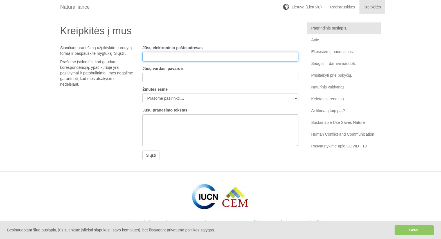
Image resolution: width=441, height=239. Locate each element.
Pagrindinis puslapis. (329, 28)
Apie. (315, 40)
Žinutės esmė (154, 89)
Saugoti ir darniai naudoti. (333, 63)
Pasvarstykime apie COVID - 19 (339, 146)
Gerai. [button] (414, 230)
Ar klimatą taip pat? (328, 110)
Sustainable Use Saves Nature (338, 122)
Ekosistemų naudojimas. (332, 51)
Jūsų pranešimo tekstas (164, 110)
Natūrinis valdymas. (328, 87)
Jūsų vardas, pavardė (162, 68)
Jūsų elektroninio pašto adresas (172, 47)
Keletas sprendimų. (328, 99)
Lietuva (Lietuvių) (307, 7)
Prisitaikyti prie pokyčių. (331, 75)
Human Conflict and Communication (342, 134)
